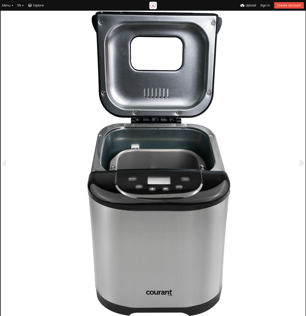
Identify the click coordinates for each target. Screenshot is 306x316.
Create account (289, 5)
